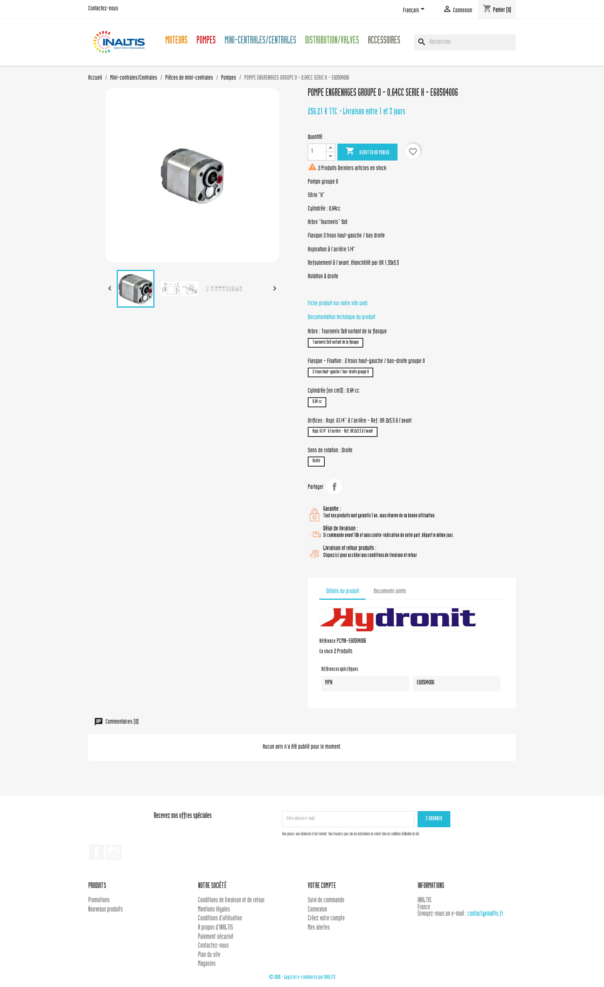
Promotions (99, 900)
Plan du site (209, 955)
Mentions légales (214, 909)
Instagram (113, 852)
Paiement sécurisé (215, 937)
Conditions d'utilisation (220, 918)
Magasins (207, 964)
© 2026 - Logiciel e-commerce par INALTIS (302, 977)
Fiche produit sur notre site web (337, 303)
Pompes (206, 41)
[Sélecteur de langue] (415, 10)
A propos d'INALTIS (215, 928)
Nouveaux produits (105, 909)
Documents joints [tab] (390, 591)
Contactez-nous (103, 8)
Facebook (96, 852)
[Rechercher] (465, 42)
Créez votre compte (326, 918)
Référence (327, 642)
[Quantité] (317, 152)
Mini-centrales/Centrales (260, 41)
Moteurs (176, 41)
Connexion (317, 909)
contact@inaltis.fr (485, 914)
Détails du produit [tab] (342, 591)
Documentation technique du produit (341, 317)
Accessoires (384, 41)
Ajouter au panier (367, 151)
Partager (334, 486)
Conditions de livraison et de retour (231, 900)
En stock (326, 652)
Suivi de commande (326, 900)
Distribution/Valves (332, 41)
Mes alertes (319, 928)
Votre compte (322, 886)
